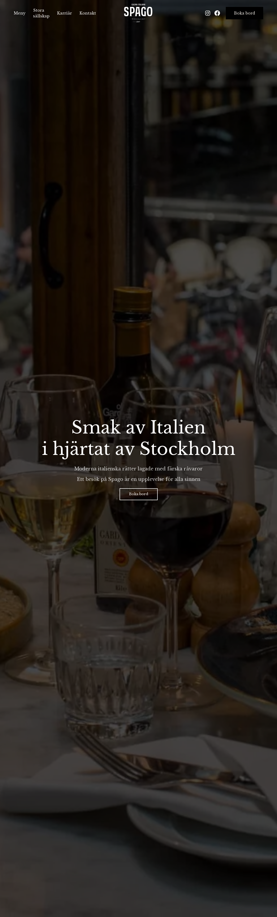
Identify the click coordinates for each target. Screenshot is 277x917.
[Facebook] (217, 13)
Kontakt (88, 13)
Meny (19, 13)
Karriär (64, 13)
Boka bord (244, 13)
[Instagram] (208, 13)
